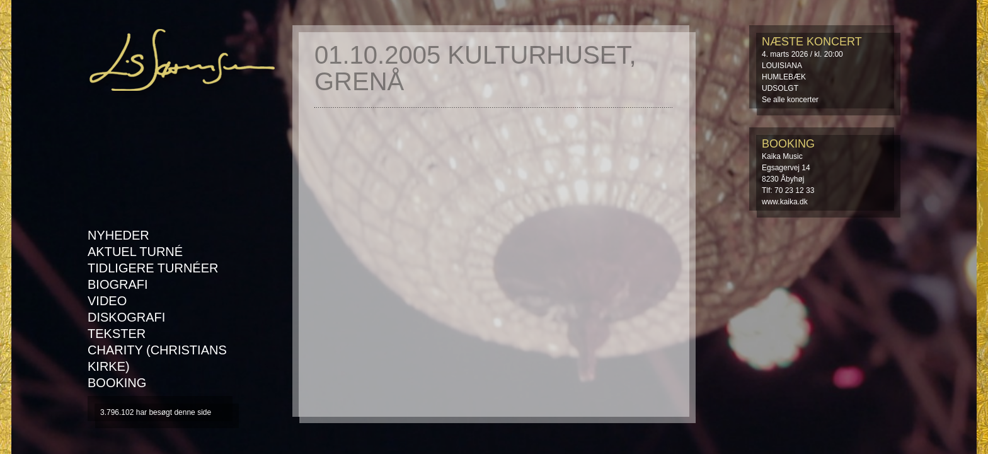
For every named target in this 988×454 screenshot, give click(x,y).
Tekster (117, 333)
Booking (117, 383)
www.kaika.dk (785, 201)
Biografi (118, 284)
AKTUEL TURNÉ (135, 252)
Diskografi (126, 317)
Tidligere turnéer (153, 268)
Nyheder (118, 235)
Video (107, 301)
